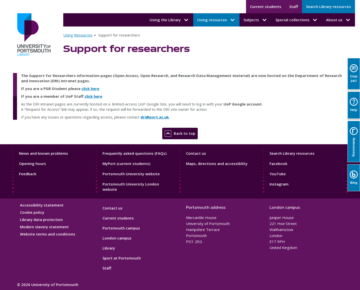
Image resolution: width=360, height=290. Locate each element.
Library (108, 248)
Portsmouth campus (121, 228)
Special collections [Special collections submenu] (297, 20)
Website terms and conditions (47, 234)
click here (90, 88)
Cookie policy (32, 212)
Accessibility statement (42, 205)
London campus (117, 238)
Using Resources (77, 35)
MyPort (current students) (126, 163)
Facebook (278, 163)
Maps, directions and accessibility (217, 163)
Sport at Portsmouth (121, 258)
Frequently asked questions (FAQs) (134, 153)
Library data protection (41, 219)
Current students (265, 6)
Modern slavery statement (44, 226)
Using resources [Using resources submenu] (216, 20)
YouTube (278, 173)
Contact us (196, 153)
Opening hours (32, 163)
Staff (293, 6)
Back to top (180, 133)
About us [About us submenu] (338, 20)
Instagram (279, 184)
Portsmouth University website (131, 173)
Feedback (27, 173)
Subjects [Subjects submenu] (256, 20)
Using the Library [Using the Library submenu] (169, 20)
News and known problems (43, 153)
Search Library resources (328, 6)
